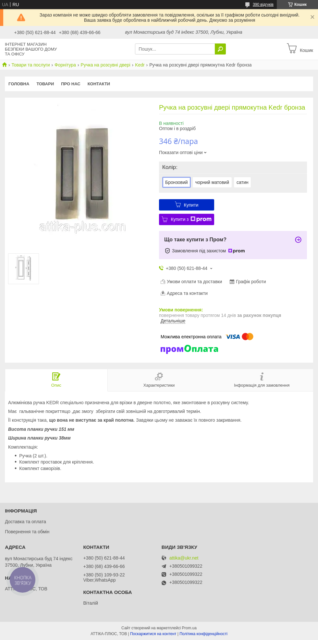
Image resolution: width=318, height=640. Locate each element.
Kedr (140, 64)
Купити (191, 205)
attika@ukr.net (184, 558)
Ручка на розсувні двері (105, 64)
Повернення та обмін (27, 531)
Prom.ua (189, 628)
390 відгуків (263, 4)
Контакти (99, 83)
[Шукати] (220, 48)
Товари (45, 83)
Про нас (70, 83)
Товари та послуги (30, 64)
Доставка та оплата (25, 521)
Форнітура (65, 64)
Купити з (191, 219)
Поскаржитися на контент (153, 634)
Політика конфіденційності (203, 634)
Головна (18, 83)
